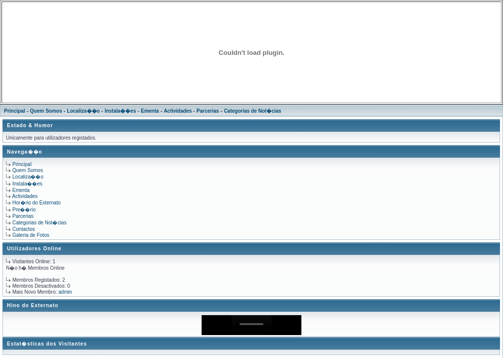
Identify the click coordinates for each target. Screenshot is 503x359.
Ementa (150, 111)
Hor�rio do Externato (36, 202)
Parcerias (208, 111)
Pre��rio (24, 209)
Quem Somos (46, 111)
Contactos (23, 229)
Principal (14, 111)
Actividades (178, 111)
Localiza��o (83, 111)
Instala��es (120, 111)
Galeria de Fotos (30, 235)
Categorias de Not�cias (252, 111)
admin (65, 292)
